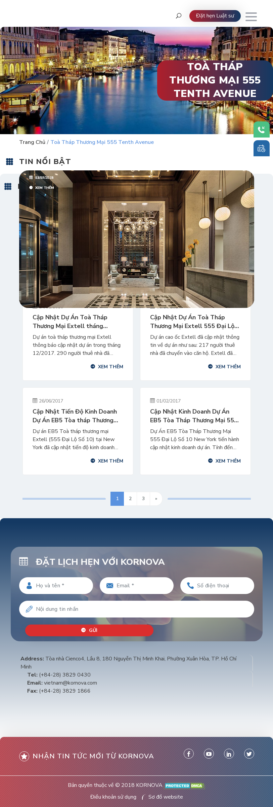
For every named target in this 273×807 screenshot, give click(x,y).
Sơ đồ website (165, 796)
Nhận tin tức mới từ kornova (86, 755)
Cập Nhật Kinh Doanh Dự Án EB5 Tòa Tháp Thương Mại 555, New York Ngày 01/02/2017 (194, 416)
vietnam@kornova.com (70, 682)
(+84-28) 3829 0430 (65, 674)
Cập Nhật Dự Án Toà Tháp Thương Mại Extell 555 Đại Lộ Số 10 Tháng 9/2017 (192, 321)
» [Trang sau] (156, 498)
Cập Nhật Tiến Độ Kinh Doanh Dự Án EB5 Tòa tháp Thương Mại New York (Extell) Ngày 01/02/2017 (75, 416)
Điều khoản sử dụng (113, 796)
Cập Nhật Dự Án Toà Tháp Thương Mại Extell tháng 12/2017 (70, 321)
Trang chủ (32, 142)
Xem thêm (106, 367)
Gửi (89, 630)
